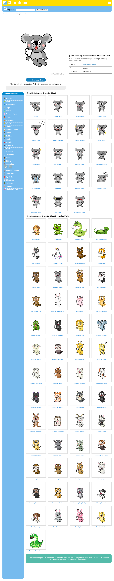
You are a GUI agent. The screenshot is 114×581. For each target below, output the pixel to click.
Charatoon (6, 14)
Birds (8, 101)
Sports (8, 133)
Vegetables (10, 120)
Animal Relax (15, 14)
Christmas (10, 180)
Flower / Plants (11, 114)
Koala (21, 14)
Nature (8, 111)
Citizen (8, 161)
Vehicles (9, 142)
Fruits (8, 117)
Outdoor (9, 136)
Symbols (9, 177)
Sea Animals (10, 104)
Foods (8, 123)
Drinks (8, 126)
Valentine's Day (12, 189)
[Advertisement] (90, 35)
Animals (9, 98)
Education (10, 164)
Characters (10, 174)
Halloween (10, 183)
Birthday (9, 186)
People (8, 158)
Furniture (9, 151)
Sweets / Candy (12, 130)
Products (9, 145)
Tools (8, 148)
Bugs (8, 108)
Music (8, 139)
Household (10, 155)
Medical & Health (12, 171)
